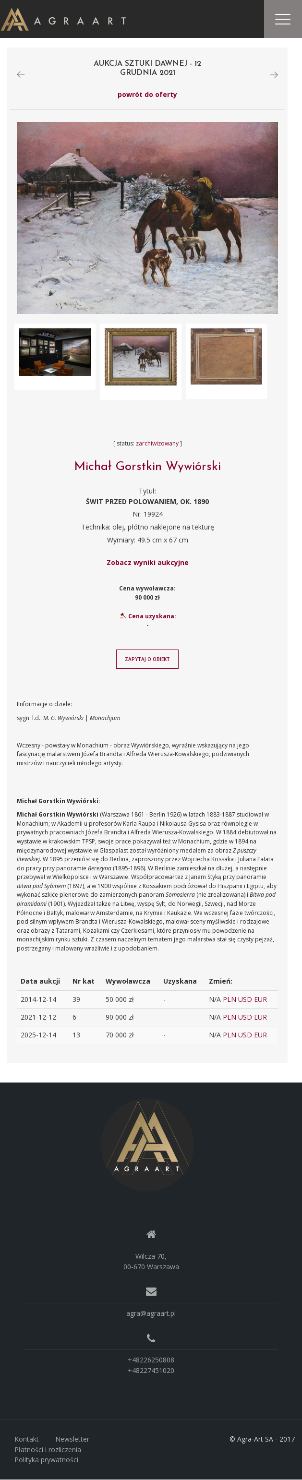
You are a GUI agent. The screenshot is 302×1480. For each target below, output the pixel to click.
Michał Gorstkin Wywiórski (147, 467)
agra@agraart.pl (151, 1313)
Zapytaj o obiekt (147, 659)
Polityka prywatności (46, 1460)
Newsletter (72, 1439)
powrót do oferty (147, 94)
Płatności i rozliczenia (47, 1449)
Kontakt (26, 1439)
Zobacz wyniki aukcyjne (148, 562)
